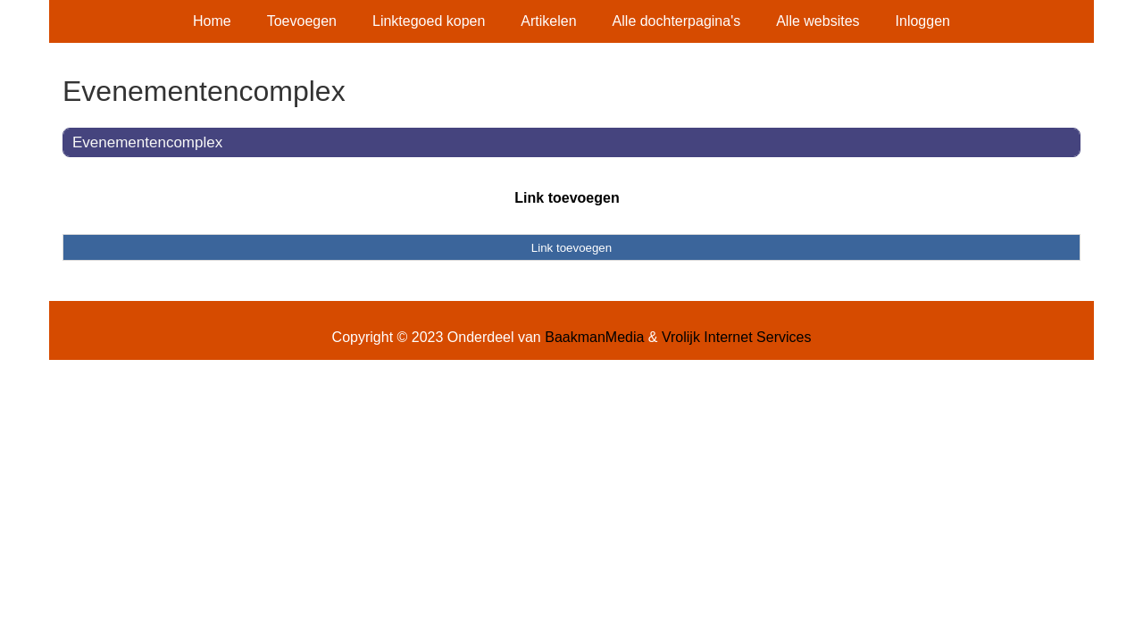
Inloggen (923, 21)
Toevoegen (302, 21)
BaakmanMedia (594, 337)
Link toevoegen (566, 197)
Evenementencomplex (147, 142)
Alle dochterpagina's (677, 21)
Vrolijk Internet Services (736, 337)
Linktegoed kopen (428, 21)
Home (212, 21)
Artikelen (548, 21)
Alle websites (817, 21)
